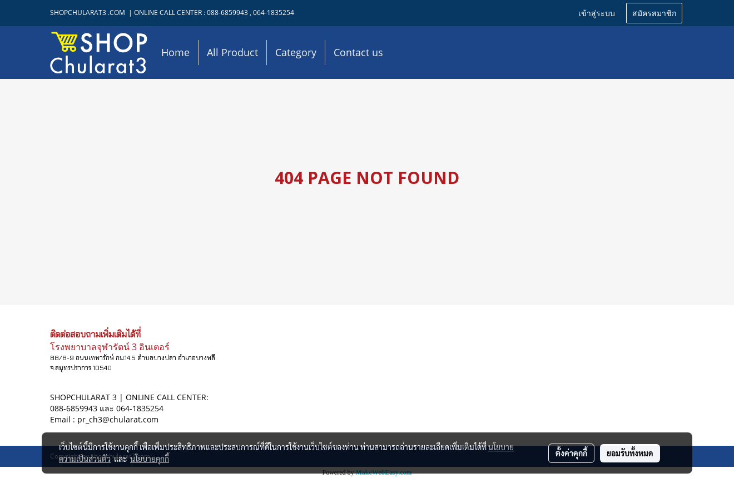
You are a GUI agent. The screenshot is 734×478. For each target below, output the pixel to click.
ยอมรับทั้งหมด (630, 453)
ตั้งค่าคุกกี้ (571, 453)
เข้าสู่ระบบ (596, 12)
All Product (232, 52)
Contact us (358, 52)
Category (295, 52)
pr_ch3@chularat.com (117, 419)
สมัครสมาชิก (654, 12)
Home (175, 52)
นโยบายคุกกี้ (149, 459)
